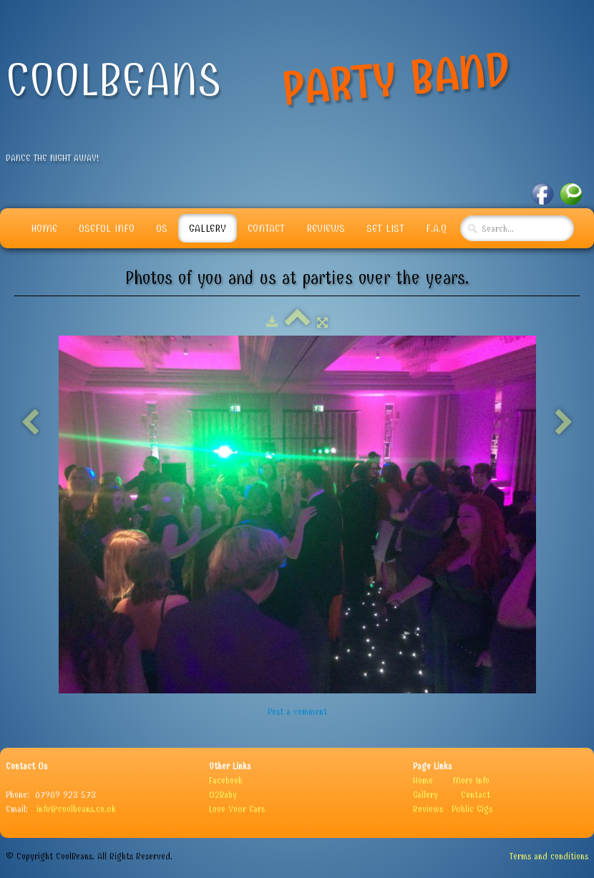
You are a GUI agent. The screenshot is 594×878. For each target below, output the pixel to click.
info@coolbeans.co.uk (76, 809)
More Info (471, 780)
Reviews (325, 228)
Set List (385, 228)
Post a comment (297, 711)
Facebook (226, 780)
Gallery (207, 228)
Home (44, 228)
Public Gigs (472, 809)
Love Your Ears (237, 809)
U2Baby (223, 794)
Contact (266, 228)
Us (161, 228)
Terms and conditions (549, 856)
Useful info (107, 228)
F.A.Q (436, 228)
